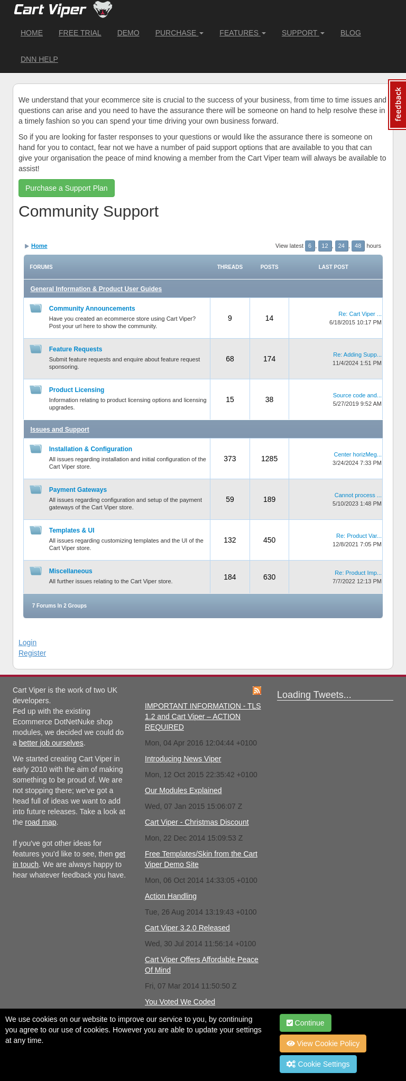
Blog (350, 33)
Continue (306, 1023)
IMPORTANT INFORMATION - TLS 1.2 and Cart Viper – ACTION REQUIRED (203, 716)
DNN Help (39, 59)
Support (303, 33)
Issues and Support (59, 429)
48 (358, 246)
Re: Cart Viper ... (360, 314)
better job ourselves (51, 743)
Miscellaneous (71, 571)
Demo (128, 33)
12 (324, 246)
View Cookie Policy (323, 1043)
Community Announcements (92, 308)
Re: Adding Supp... (357, 354)
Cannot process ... (358, 495)
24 (341, 246)
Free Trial (80, 33)
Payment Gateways (78, 489)
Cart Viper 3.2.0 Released (187, 928)
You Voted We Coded (180, 1002)
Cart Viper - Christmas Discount (197, 822)
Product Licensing (77, 390)
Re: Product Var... (359, 536)
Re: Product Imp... (358, 573)
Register (32, 653)
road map (40, 822)
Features (242, 33)
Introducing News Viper (183, 758)
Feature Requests (76, 349)
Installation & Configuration (90, 449)
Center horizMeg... (358, 454)
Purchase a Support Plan (66, 188)
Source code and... (357, 395)
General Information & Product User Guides (96, 289)
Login (27, 642)
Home (32, 33)
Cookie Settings (318, 1064)
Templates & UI (72, 530)
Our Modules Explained (183, 790)
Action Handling (171, 896)
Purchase (179, 33)
